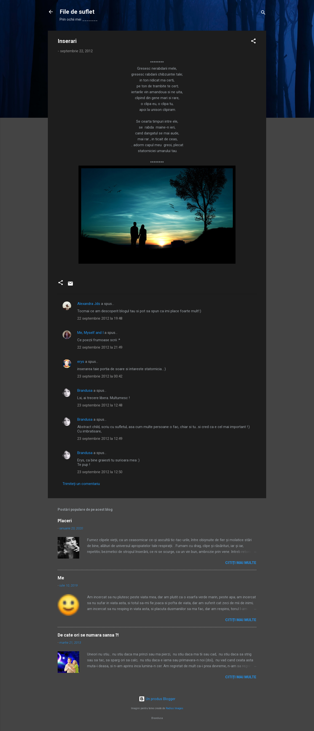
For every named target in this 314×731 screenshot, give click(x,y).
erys (80, 361)
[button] (253, 42)
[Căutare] (263, 13)
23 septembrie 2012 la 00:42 (99, 376)
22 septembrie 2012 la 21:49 (99, 347)
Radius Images (174, 708)
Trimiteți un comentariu (81, 484)
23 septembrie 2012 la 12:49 (99, 438)
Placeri (65, 520)
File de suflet (77, 11)
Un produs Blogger (157, 699)
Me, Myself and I (90, 332)
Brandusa (84, 390)
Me (61, 577)
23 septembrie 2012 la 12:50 (99, 472)
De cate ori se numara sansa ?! (88, 635)
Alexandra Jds (88, 303)
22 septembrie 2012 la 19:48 (99, 318)
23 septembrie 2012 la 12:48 (99, 405)
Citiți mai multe (240, 563)
